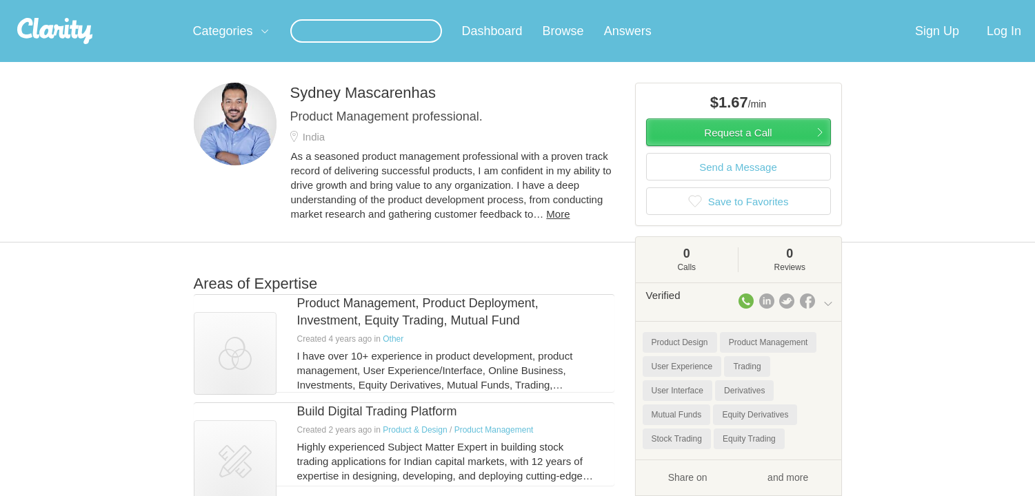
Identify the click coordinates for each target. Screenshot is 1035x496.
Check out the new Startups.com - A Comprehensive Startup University (683, 9)
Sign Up (937, 47)
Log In (1004, 47)
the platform (172, 7)
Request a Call (738, 149)
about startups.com (882, 9)
